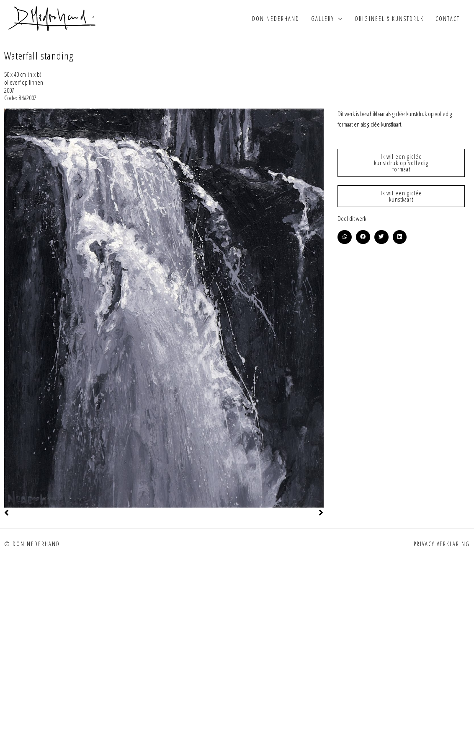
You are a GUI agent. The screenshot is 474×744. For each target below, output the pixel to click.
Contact (447, 19)
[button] (344, 237)
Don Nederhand (275, 19)
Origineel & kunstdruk (389, 19)
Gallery (322, 19)
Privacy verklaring (442, 544)
